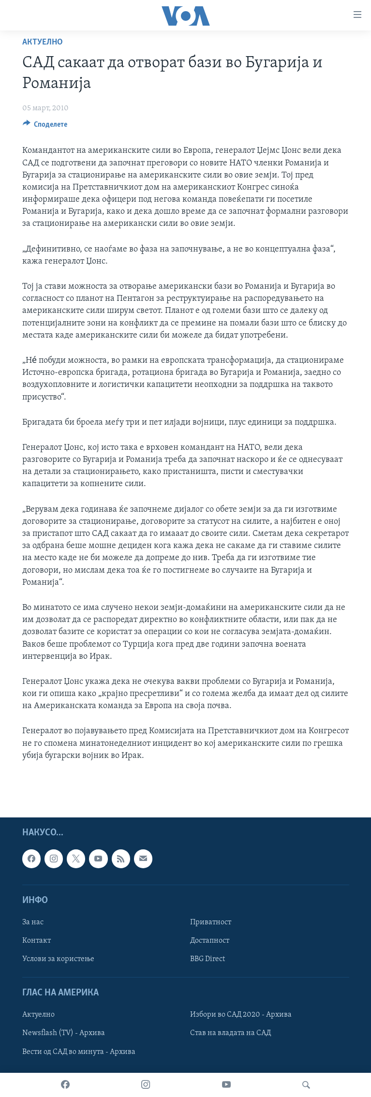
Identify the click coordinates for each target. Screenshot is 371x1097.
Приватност (210, 922)
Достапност (209, 941)
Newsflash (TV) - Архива (63, 1034)
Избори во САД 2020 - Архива (241, 1015)
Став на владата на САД (230, 1034)
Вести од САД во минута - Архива (78, 1052)
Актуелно (42, 42)
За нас (33, 922)
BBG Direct (207, 959)
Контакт (36, 941)
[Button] (45, 127)
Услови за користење (58, 959)
